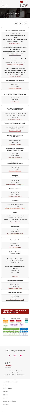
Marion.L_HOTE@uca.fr (15, 171)
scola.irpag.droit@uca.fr (15, 157)
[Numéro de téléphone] (15, 351)
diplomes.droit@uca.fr (15, 131)
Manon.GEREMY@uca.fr (15, 43)
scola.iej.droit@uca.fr (15, 144)
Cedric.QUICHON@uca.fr (15, 196)
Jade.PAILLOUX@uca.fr (15, 55)
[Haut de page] (15, 412)
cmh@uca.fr (15, 276)
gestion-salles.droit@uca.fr (15, 119)
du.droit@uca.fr (15, 102)
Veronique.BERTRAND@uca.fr (15, 64)
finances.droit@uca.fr (15, 247)
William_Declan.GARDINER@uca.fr (15, 184)
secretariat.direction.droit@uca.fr (15, 300)
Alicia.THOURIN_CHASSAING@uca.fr (15, 208)
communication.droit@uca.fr (15, 233)
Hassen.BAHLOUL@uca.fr (15, 288)
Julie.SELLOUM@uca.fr (15, 76)
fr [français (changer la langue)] (26, 1)
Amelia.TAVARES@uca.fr (15, 88)
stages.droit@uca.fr (15, 222)
